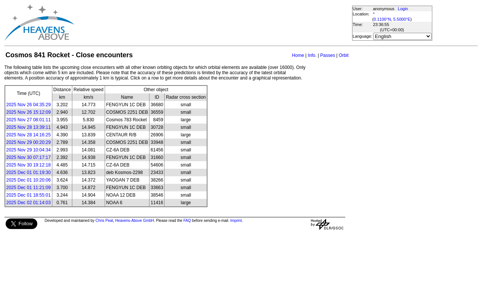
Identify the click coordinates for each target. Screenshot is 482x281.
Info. (312, 55)
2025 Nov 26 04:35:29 (28, 104)
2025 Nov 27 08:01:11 (28, 119)
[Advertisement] (213, 23)
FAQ (187, 220)
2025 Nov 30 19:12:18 (28, 165)
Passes (327, 55)
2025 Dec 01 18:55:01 (28, 195)
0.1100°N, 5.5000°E (392, 19)
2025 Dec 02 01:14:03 (28, 202)
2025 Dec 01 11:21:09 (28, 187)
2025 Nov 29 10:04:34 (28, 150)
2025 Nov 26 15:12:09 (28, 112)
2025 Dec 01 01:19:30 (28, 172)
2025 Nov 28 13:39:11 (28, 127)
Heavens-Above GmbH (134, 220)
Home (298, 55)
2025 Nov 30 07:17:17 (28, 157)
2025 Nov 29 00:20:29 (28, 142)
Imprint (236, 220)
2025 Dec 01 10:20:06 (28, 180)
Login (403, 8)
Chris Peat (104, 220)
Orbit (343, 55)
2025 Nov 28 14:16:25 (28, 134)
